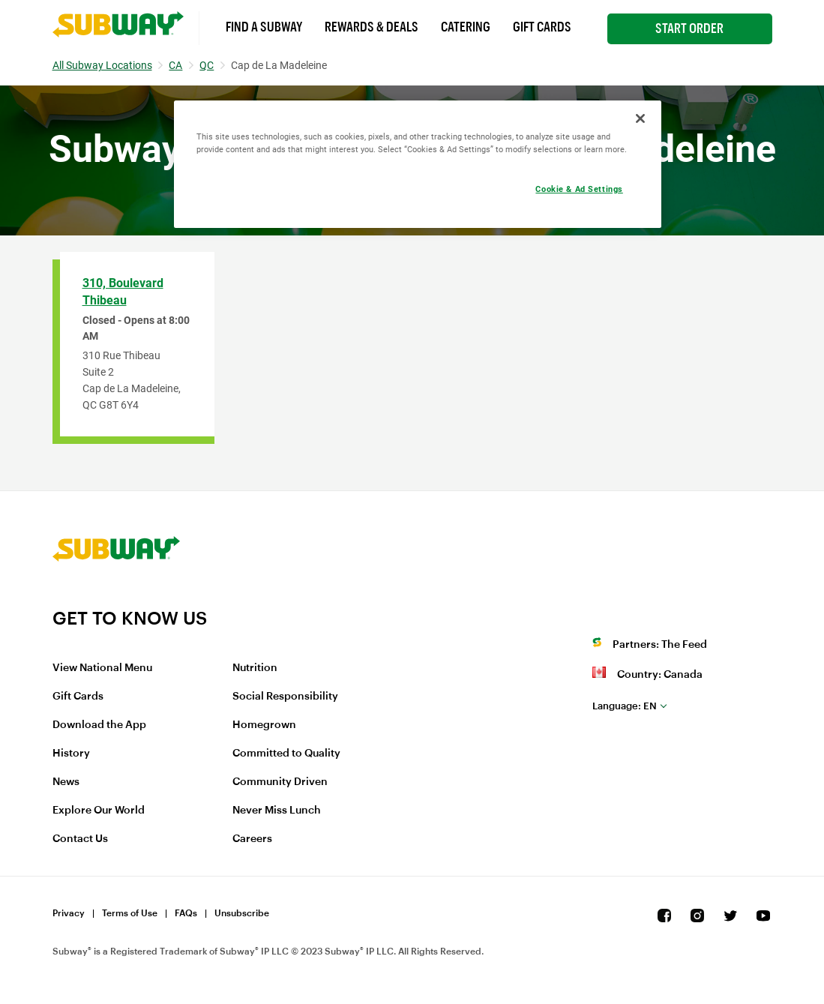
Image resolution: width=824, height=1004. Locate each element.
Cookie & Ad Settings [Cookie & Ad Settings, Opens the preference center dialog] (578, 189)
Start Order (689, 28)
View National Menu (102, 668)
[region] (417, 164)
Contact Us (80, 839)
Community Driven (280, 782)
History (71, 753)
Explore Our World (98, 810)
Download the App (99, 725)
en (624, 706)
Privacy (68, 913)
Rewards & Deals (371, 27)
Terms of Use (129, 913)
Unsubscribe (241, 913)
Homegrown (264, 725)
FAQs (186, 913)
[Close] (640, 118)
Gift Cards (542, 27)
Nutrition (254, 668)
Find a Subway (264, 27)
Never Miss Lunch (276, 810)
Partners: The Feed (660, 645)
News (65, 782)
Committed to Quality (286, 753)
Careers (252, 839)
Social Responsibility (285, 696)
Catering (465, 27)
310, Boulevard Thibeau (122, 291)
